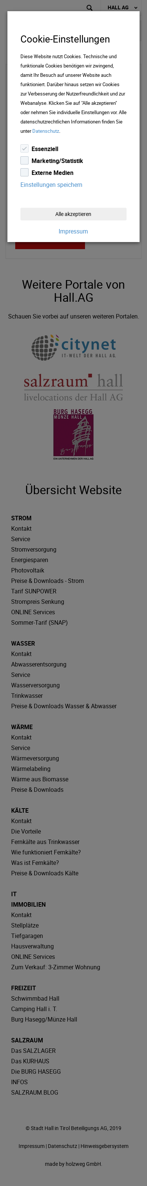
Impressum (73, 231)
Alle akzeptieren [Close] (73, 213)
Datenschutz (45, 131)
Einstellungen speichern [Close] (51, 185)
